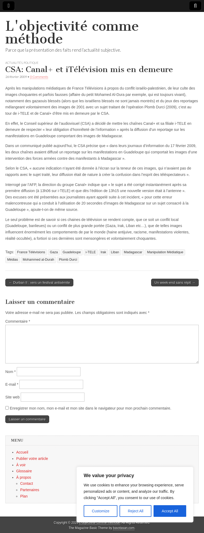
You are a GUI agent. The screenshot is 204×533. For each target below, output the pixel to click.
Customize (100, 511)
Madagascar (133, 252)
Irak (103, 252)
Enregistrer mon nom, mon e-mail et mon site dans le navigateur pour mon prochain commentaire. (90, 408)
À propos (23, 477)
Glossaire (24, 471)
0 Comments (39, 77)
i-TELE (91, 252)
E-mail (11, 384)
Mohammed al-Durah (38, 259)
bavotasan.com (124, 528)
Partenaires (29, 490)
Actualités (14, 62)
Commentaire (17, 321)
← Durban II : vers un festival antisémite (39, 283)
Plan (24, 496)
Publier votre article (32, 458)
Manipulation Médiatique (165, 252)
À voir (21, 465)
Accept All (170, 511)
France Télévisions (31, 252)
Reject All (135, 511)
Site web (12, 397)
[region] (134, 494)
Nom (10, 372)
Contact (26, 483)
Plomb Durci (68, 259)
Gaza (54, 252)
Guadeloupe (72, 252)
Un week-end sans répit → (175, 283)
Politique (31, 62)
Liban (115, 252)
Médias (12, 259)
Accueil (22, 452)
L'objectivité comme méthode (72, 32)
